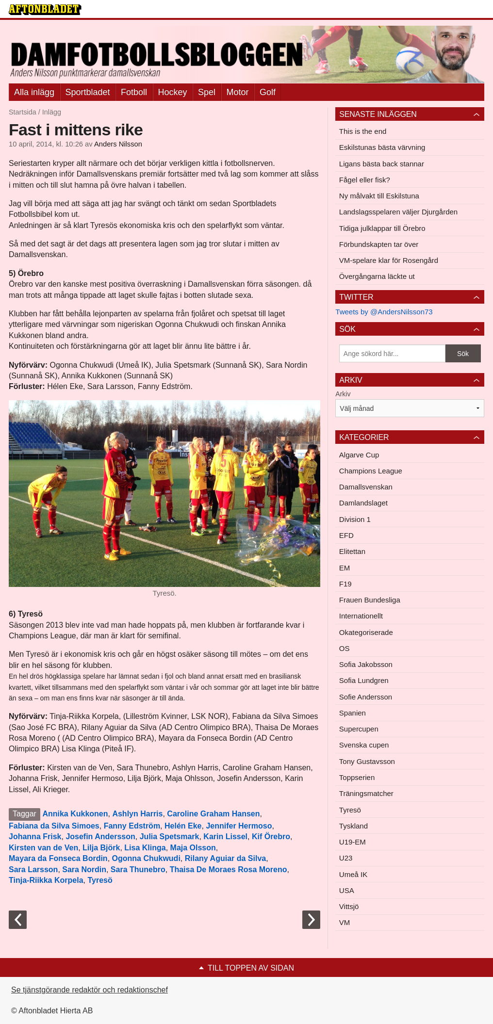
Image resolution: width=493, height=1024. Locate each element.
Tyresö (99, 880)
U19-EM (352, 842)
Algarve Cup (359, 455)
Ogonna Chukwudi (146, 858)
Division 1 (355, 519)
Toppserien (357, 777)
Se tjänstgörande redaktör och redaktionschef (89, 990)
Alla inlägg (34, 92)
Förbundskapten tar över (378, 244)
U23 (346, 858)
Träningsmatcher (366, 793)
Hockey (172, 92)
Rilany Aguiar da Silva (225, 858)
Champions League (370, 471)
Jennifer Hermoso (239, 826)
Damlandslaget (363, 503)
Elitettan (352, 551)
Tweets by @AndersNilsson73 (383, 312)
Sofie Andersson (365, 697)
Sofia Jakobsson (366, 664)
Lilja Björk (101, 848)
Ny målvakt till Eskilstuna (379, 196)
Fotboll (134, 92)
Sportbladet (88, 92)
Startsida (22, 112)
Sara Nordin (84, 869)
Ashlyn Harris (137, 814)
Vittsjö (349, 906)
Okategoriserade (366, 632)
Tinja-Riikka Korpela (46, 880)
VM (344, 922)
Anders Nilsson (118, 144)
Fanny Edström (132, 826)
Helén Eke (182, 826)
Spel (206, 92)
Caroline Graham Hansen (213, 814)
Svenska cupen (364, 745)
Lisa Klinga (144, 848)
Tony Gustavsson (367, 761)
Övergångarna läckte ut (377, 276)
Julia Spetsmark (169, 836)
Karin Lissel (225, 836)
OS (344, 648)
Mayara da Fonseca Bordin (58, 858)
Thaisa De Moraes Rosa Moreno (228, 869)
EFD (346, 535)
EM (344, 568)
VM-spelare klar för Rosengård (388, 260)
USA (346, 890)
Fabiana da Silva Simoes (54, 826)
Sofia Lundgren (364, 680)
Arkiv (342, 394)
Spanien (352, 713)
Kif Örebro (271, 836)
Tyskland (353, 826)
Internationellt (361, 616)
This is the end (363, 131)
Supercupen (358, 729)
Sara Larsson (33, 869)
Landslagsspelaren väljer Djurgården (398, 212)
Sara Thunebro (138, 869)
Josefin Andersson (100, 836)
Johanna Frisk (35, 836)
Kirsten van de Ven (43, 848)
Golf (268, 92)
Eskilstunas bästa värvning (382, 147)
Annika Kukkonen (75, 814)
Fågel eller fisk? (364, 180)
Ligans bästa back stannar (381, 164)
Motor (238, 92)
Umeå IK (353, 874)
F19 (345, 584)
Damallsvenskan (366, 487)
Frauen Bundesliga (369, 600)
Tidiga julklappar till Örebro (382, 228)
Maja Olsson (193, 848)
